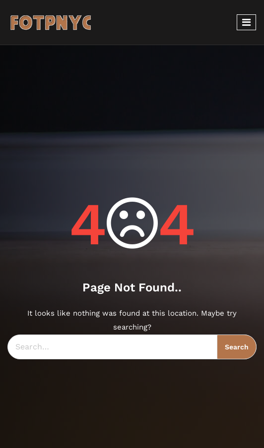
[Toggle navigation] (246, 22)
